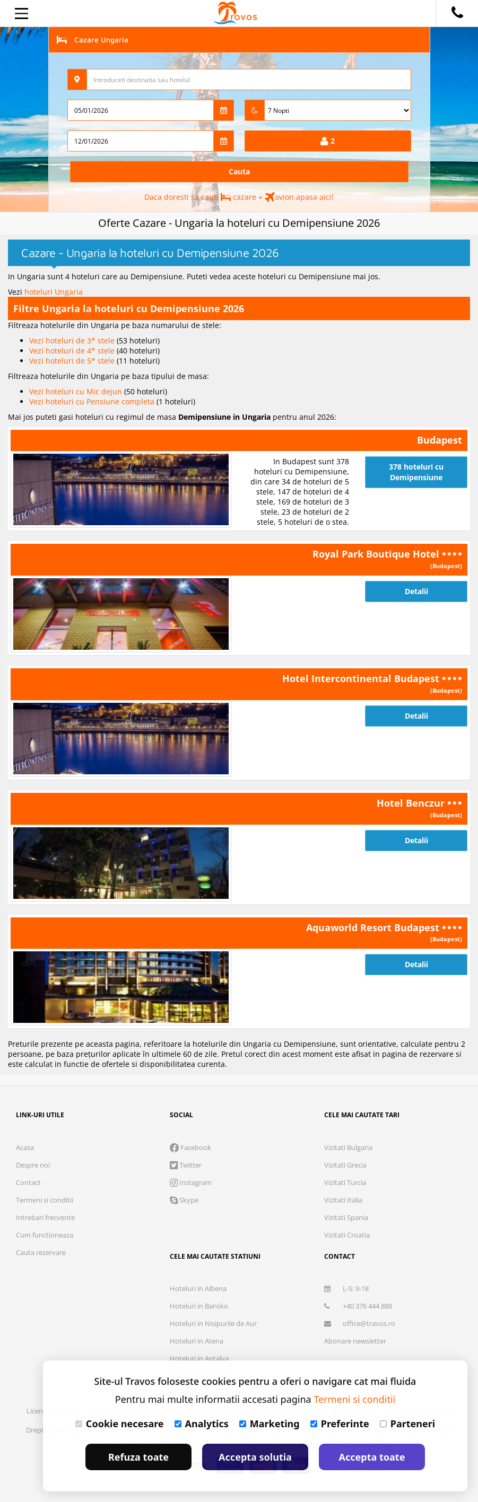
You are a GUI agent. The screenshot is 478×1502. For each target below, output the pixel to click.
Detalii (416, 591)
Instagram (191, 1182)
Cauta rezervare (41, 1252)
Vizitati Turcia (345, 1182)
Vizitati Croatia (347, 1235)
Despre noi (33, 1165)
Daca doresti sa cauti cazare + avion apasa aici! (239, 197)
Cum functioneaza (44, 1235)
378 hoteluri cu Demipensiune (416, 472)
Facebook (190, 1147)
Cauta (239, 171)
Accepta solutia (255, 1457)
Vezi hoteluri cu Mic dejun (76, 391)
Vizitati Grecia (345, 1165)
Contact (28, 1182)
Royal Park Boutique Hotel (377, 553)
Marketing (269, 1423)
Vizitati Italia (343, 1200)
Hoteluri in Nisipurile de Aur (213, 1323)
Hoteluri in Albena (198, 1288)
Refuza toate (138, 1457)
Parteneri (407, 1423)
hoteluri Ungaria (53, 292)
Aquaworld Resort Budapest (374, 927)
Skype (184, 1200)
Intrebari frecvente (45, 1217)
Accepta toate (372, 1457)
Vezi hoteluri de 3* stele (73, 340)
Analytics (202, 1423)
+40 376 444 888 (358, 1306)
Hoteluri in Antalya (199, 1358)
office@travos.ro (359, 1323)
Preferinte (339, 1423)
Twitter (186, 1165)
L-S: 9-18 (346, 1288)
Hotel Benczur (412, 803)
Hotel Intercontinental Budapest (362, 678)
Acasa (25, 1147)
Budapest (439, 440)
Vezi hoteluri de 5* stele (73, 361)
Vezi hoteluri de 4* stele (73, 351)
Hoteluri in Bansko (199, 1306)
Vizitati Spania (346, 1217)
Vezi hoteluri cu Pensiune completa (93, 401)
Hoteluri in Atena (196, 1341)
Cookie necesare (119, 1423)
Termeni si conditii (44, 1200)
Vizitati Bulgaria (348, 1147)
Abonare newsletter (355, 1341)
